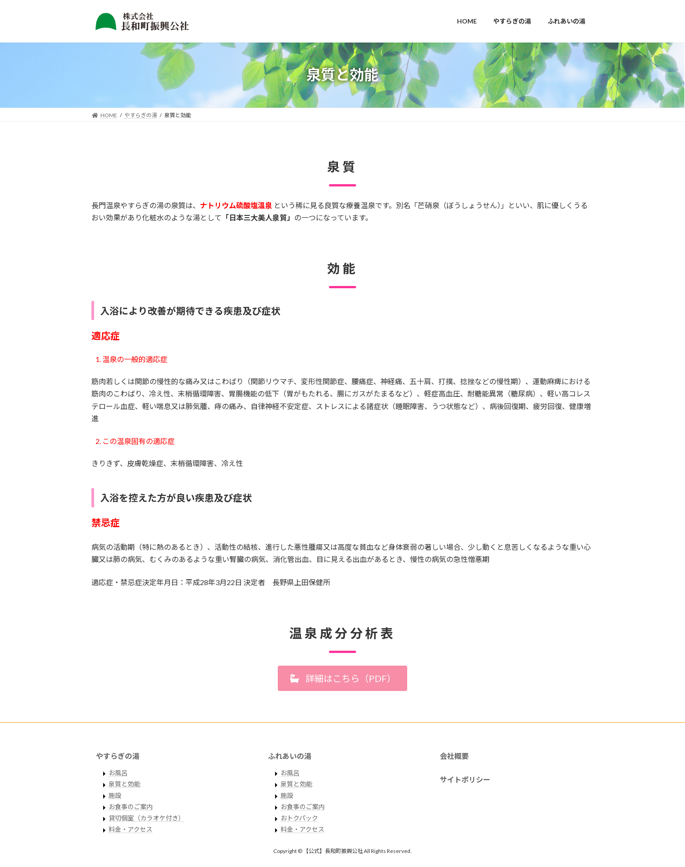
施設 (115, 796)
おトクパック (299, 818)
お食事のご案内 (131, 807)
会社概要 (454, 756)
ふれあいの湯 (289, 756)
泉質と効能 (124, 784)
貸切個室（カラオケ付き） (147, 818)
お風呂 (118, 773)
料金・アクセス (130, 830)
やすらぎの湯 (117, 756)
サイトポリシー (465, 780)
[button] (342, 678)
